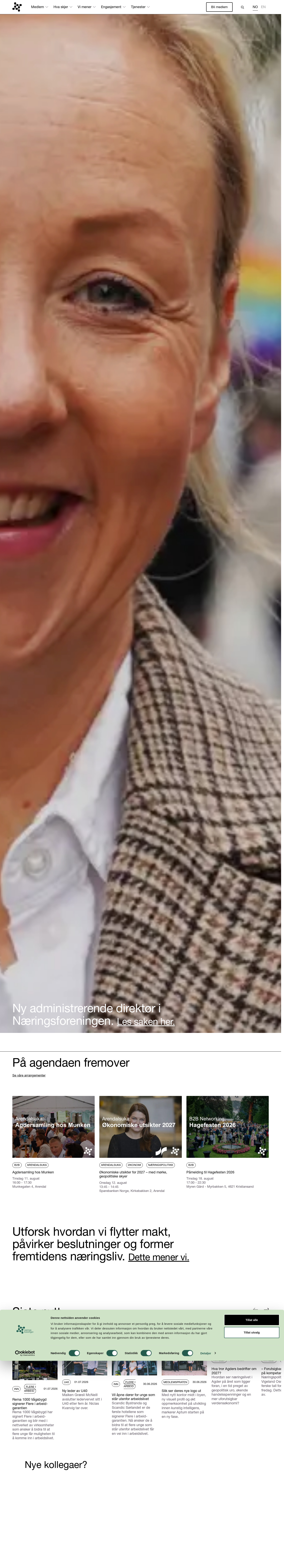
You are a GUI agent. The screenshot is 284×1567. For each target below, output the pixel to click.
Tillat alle (252, 1526)
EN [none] (263, 7)
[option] (263, 8)
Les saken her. (154, 1021)
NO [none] (255, 7)
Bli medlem (219, 7)
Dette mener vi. (167, 1257)
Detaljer (205, 1559)
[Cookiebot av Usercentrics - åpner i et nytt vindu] (25, 1559)
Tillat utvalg (252, 1538)
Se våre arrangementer (30, 1075)
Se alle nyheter (24, 1325)
